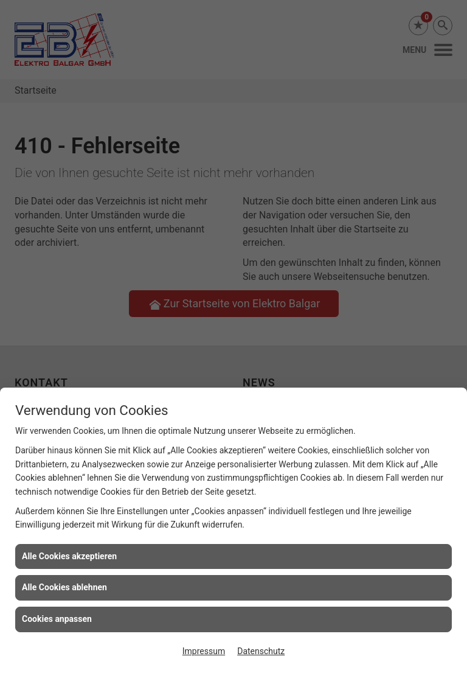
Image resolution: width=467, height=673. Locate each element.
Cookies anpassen (57, 619)
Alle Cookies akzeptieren (69, 556)
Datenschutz (261, 651)
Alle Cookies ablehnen (64, 587)
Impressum (203, 651)
